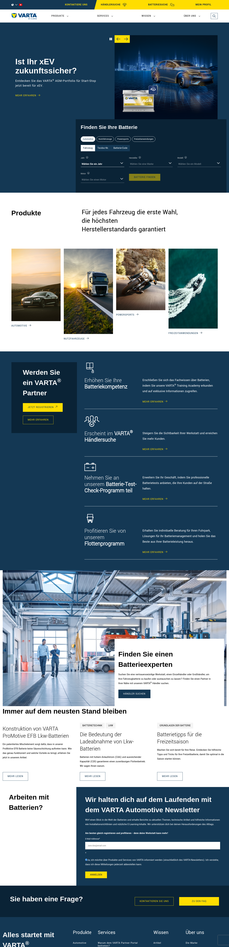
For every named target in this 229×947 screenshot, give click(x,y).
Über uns (190, 16)
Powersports (123, 139)
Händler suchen (134, 694)
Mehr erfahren (25, 95)
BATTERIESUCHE (161, 4)
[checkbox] (152, 862)
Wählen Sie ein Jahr (92, 164)
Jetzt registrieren (41, 407)
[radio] (152, 862)
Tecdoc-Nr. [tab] (103, 148)
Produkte (57, 16)
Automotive (88, 139)
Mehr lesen (15, 776)
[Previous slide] (118, 39)
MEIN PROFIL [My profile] (206, 5)
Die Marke (191, 943)
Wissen (146, 16)
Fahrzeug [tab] (88, 148)
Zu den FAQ (199, 901)
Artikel (157, 943)
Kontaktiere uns (76, 4)
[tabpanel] (151, 169)
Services (103, 16)
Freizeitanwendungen (143, 139)
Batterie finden (144, 177)
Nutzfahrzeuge (105, 139)
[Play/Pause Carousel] (111, 39)
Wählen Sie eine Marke (141, 164)
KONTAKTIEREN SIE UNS (154, 901)
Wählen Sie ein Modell (189, 164)
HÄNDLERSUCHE (114, 4)
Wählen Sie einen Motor (94, 179)
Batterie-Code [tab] (120, 148)
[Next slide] (126, 39)
